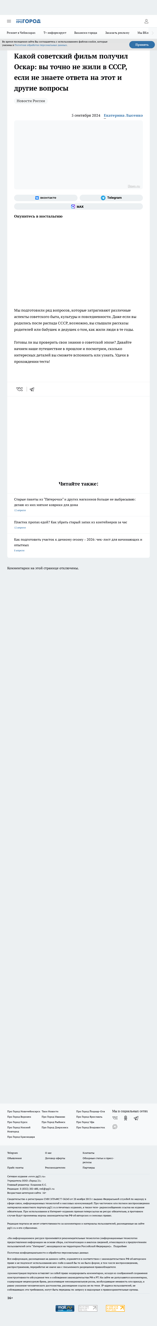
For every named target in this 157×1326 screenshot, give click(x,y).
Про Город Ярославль (89, 1116)
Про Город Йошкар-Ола (90, 1111)
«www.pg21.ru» (36, 1176)
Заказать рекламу (117, 33)
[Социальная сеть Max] (78, 206)
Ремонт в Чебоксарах (21, 33)
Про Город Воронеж (19, 1116)
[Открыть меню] (9, 21)
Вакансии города (85, 33)
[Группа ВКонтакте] (46, 198)
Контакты (88, 1152)
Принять (142, 45)
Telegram (12, 1152)
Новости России (31, 100)
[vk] (20, 389)
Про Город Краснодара (21, 1136)
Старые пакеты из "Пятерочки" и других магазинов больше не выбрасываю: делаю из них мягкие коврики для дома (78, 505)
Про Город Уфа (85, 1122)
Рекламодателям (55, 1167)
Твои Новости (50, 1111)
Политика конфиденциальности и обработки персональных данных (47, 1252)
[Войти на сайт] (146, 21)
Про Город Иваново (53, 1116)
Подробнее (120, 1246)
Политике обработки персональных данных (41, 45)
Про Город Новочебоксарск (23, 1111)
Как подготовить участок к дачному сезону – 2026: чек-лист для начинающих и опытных (78, 545)
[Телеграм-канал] (111, 198)
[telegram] (33, 389)
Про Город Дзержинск (55, 1127)
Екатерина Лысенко (123, 115)
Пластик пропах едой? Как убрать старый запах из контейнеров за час (78, 525)
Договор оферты (55, 1158)
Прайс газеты (15, 1167)
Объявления (14, 1158)
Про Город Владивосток (90, 1127)
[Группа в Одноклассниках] (125, 1118)
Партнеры (89, 1167)
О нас (48, 1152)
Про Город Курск (17, 1122)
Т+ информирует (55, 33)
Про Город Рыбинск (53, 1122)
